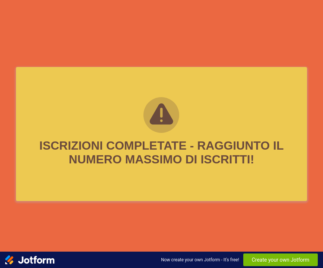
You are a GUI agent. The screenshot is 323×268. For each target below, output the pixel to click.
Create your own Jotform (281, 260)
